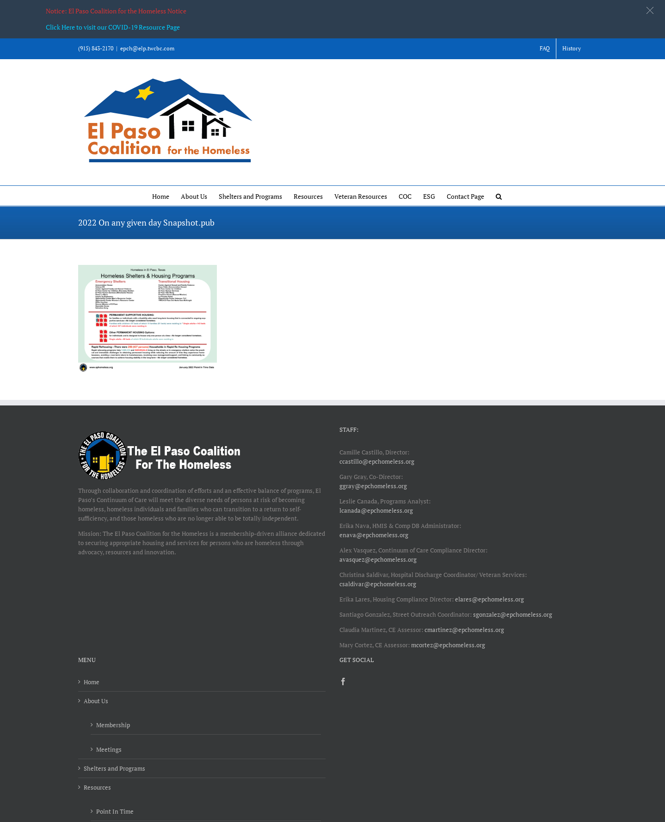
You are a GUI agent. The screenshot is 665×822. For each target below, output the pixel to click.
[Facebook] (343, 681)
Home (91, 682)
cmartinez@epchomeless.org (464, 630)
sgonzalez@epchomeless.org (512, 614)
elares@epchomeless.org (489, 599)
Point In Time (115, 811)
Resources (97, 787)
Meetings (109, 749)
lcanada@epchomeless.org (376, 510)
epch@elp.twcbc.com (147, 48)
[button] (499, 196)
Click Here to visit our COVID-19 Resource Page (113, 27)
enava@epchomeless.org (373, 535)
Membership (113, 725)
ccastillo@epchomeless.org (376, 461)
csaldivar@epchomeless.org (377, 584)
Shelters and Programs (114, 768)
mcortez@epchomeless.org (448, 645)
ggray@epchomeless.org (373, 486)
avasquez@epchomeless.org (378, 559)
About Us (96, 701)
